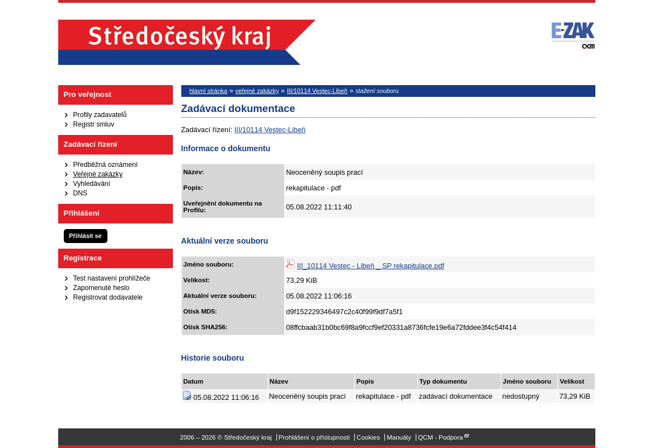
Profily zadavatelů (100, 115)
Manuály (399, 437)
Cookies (368, 437)
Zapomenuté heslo (101, 288)
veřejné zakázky (257, 90)
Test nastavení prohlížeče (112, 278)
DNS (80, 193)
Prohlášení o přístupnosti (314, 437)
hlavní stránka (209, 90)
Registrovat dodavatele (108, 297)
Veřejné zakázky (98, 174)
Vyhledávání (91, 184)
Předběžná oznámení (105, 165)
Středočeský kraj (187, 42)
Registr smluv (94, 124)
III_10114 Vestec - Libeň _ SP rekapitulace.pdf (370, 266)
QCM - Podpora (440, 437)
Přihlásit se (85, 235)
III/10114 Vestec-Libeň (317, 90)
